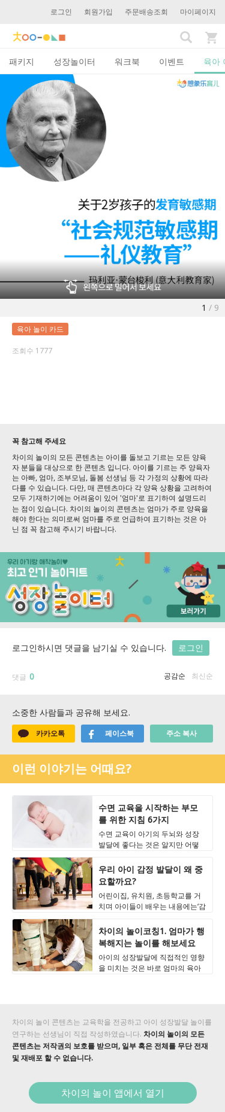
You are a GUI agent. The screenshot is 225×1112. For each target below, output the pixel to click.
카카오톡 (41, 733)
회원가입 (98, 12)
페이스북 (110, 733)
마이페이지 (198, 12)
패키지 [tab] (21, 61)
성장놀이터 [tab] (74, 61)
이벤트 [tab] (171, 61)
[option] (112, 186)
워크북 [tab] (127, 61)
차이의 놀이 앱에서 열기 (112, 1092)
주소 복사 (181, 733)
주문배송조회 (146, 12)
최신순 (202, 676)
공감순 (174, 676)
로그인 (61, 12)
